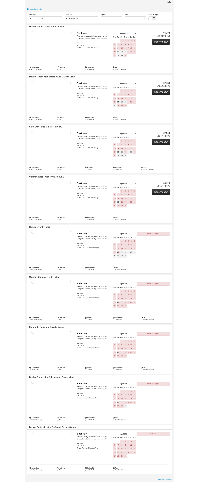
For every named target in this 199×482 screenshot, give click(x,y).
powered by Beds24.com (165, 479)
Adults (127, 14)
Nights (103, 14)
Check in (32, 14)
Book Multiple (153, 14)
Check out (68, 14)
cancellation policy (35, 9)
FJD (170, 2)
